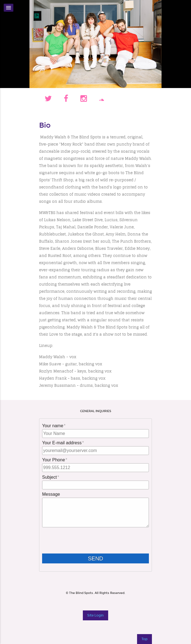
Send (100, 558)
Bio (45, 125)
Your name (52, 425)
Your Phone (53, 459)
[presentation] (84, 541)
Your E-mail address (61, 442)
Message (51, 494)
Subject (49, 477)
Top (144, 639)
